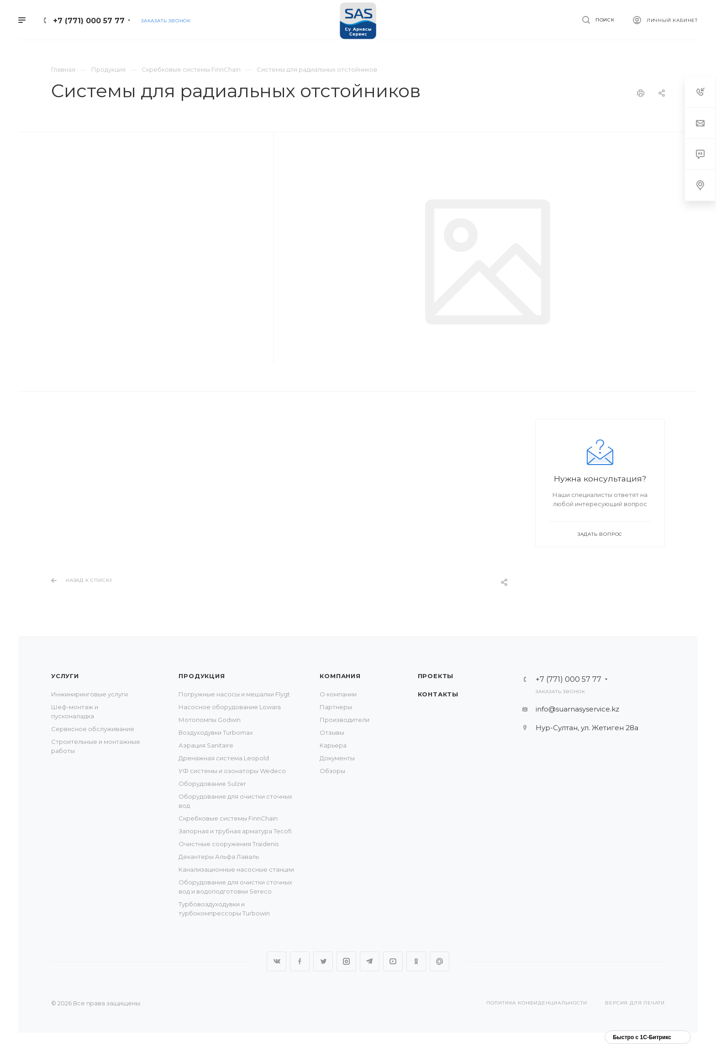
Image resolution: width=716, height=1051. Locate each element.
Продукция (202, 676)
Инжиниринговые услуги (89, 694)
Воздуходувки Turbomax (216, 732)
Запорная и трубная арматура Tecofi (235, 831)
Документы (337, 758)
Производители (344, 719)
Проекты (436, 676)
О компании (338, 694)
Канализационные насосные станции (236, 869)
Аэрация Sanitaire (206, 745)
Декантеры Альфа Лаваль (219, 856)
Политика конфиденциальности (536, 1003)
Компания (340, 676)
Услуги (65, 676)
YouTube (393, 961)
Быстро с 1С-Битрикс (642, 1037)
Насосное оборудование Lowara (230, 707)
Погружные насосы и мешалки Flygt (234, 694)
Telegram (369, 961)
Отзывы (332, 732)
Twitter (323, 961)
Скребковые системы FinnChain (228, 818)
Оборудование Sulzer (212, 783)
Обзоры (332, 770)
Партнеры (336, 707)
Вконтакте (276, 961)
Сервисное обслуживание (92, 728)
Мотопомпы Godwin (210, 719)
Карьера (333, 745)
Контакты (438, 694)
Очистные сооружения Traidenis (229, 843)
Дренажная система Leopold (224, 758)
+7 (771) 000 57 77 (89, 20)
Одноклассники (416, 961)
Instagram (346, 961)
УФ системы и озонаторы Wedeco (232, 770)
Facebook (300, 961)
